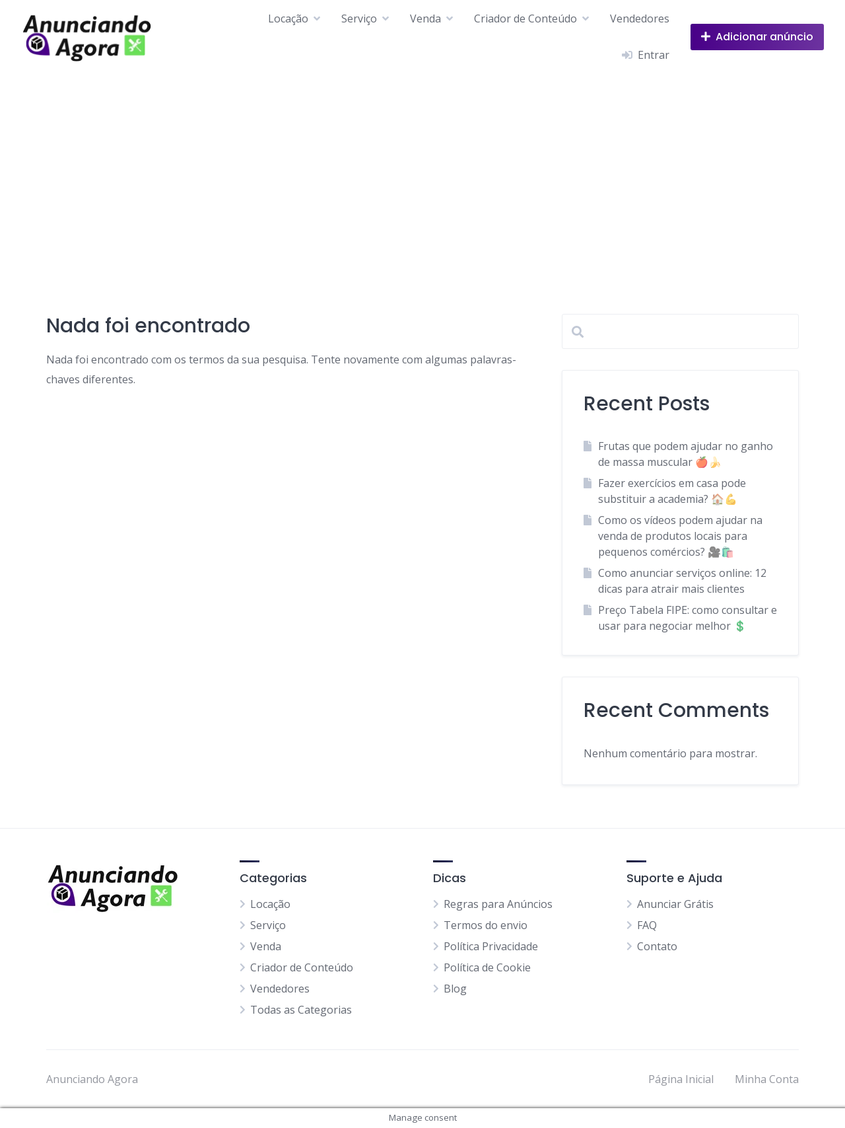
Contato (657, 946)
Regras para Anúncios (498, 904)
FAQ (647, 925)
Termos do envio (485, 925)
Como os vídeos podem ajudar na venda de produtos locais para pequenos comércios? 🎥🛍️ (680, 536)
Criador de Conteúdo (525, 18)
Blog (455, 988)
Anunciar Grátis (675, 904)
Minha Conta (767, 1079)
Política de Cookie (487, 967)
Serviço (359, 18)
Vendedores (639, 18)
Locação (288, 18)
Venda (425, 18)
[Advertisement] (422, 172)
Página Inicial (681, 1079)
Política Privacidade (491, 946)
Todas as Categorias (301, 1009)
